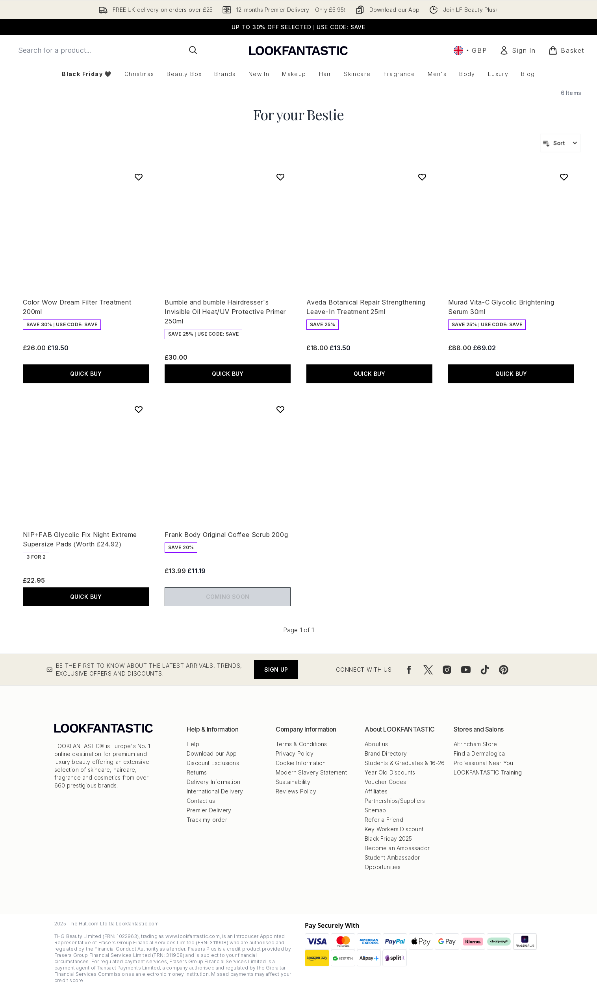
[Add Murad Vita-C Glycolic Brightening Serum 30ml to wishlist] (563, 176)
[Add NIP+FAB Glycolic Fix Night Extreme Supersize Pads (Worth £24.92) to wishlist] (138, 409)
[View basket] (566, 50)
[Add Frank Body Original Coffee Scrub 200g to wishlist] (280, 409)
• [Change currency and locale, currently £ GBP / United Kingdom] (470, 50)
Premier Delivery (209, 810)
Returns (197, 772)
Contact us (201, 800)
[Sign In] (517, 50)
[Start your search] (107, 50)
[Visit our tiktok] (484, 669)
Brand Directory (386, 753)
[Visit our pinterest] (503, 669)
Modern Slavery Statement (311, 772)
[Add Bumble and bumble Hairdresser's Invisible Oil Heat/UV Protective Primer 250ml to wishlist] (280, 176)
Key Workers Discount (394, 829)
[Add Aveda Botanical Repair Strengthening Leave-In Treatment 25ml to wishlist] (422, 176)
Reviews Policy (296, 791)
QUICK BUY (86, 373)
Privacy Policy (294, 753)
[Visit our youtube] (465, 669)
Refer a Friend (384, 819)
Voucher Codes (385, 781)
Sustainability (293, 781)
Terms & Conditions (301, 744)
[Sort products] (560, 143)
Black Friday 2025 (388, 838)
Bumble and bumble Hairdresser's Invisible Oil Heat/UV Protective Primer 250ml (225, 311)
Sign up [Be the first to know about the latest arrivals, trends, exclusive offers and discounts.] (276, 669)
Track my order (207, 819)
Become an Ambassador (397, 848)
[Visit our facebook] (409, 669)
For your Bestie (298, 114)
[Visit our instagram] (447, 669)
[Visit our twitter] (428, 669)
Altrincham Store (475, 744)
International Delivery (215, 791)
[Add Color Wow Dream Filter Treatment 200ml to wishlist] (138, 176)
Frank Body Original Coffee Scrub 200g (226, 535)
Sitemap (375, 810)
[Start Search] (193, 50)
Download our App (212, 753)
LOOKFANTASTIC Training (488, 772)
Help (193, 744)
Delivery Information (213, 781)
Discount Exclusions (213, 763)
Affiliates (376, 791)
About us (376, 744)
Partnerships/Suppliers (395, 800)
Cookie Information (301, 763)
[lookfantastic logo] (298, 50)
